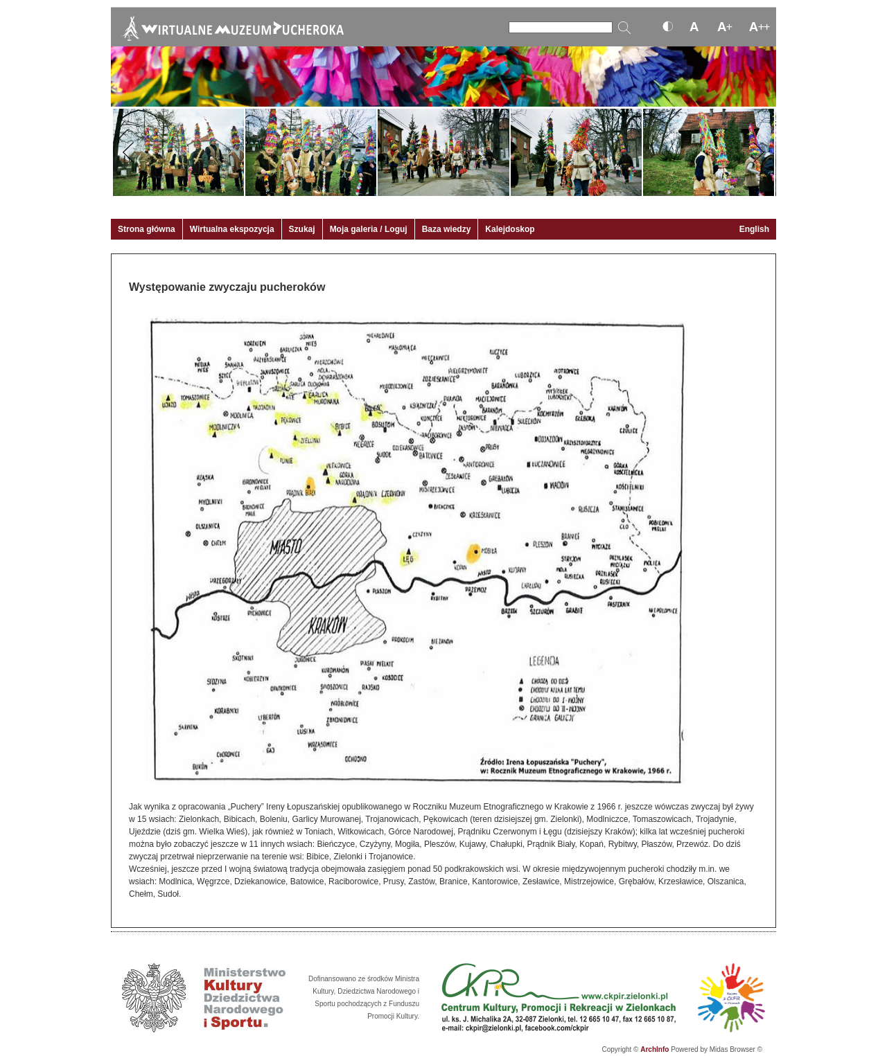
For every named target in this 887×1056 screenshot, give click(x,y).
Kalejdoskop (509, 229)
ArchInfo (654, 1049)
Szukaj (302, 229)
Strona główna (146, 229)
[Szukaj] (561, 27)
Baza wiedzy (446, 229)
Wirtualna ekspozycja (232, 229)
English (754, 229)
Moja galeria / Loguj (368, 229)
